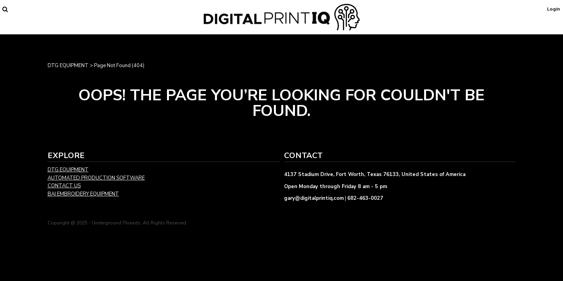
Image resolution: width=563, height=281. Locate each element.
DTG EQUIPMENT (68, 65)
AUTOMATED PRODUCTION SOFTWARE (96, 177)
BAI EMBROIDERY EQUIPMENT (83, 193)
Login (553, 9)
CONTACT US (64, 185)
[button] (5, 9)
